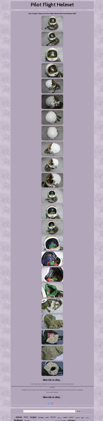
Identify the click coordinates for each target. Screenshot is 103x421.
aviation (87, 417)
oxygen (33, 417)
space (82, 417)
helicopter (59, 417)
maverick (77, 417)
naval (65, 417)
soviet (47, 417)
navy (26, 417)
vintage (41, 417)
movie (53, 417)
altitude (19, 417)
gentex (71, 417)
